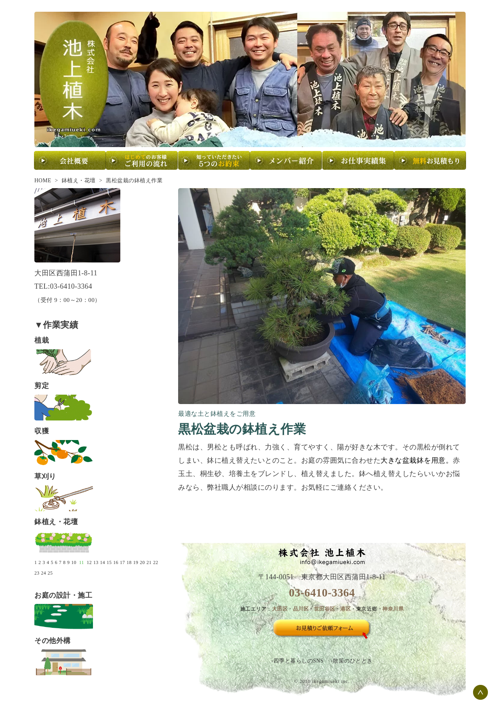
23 (36, 573)
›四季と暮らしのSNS (297, 661)
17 (122, 562)
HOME (42, 180)
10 (74, 562)
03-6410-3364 (322, 592)
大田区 (280, 609)
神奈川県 (393, 609)
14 (102, 562)
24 (43, 573)
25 (50, 573)
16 (115, 562)
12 (89, 562)
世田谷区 (324, 609)
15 (109, 562)
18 (129, 562)
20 (142, 562)
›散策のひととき (352, 661)
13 (95, 562)
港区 (345, 609)
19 (135, 562)
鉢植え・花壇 (79, 180)
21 (149, 562)
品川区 (301, 609)
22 (155, 562)
